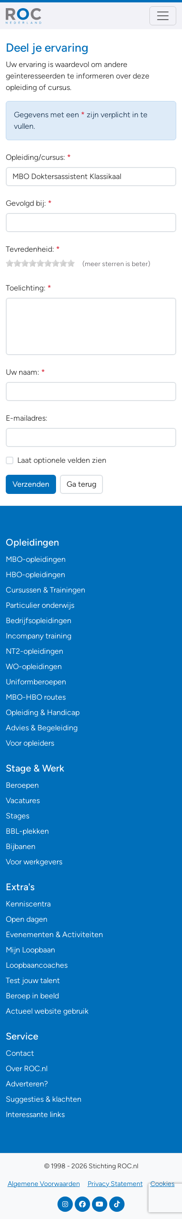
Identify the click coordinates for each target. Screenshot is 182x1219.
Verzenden (30, 484)
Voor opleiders (30, 743)
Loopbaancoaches (37, 965)
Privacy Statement (115, 1184)
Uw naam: (25, 372)
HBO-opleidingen (35, 574)
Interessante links (35, 1114)
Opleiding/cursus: (38, 157)
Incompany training (38, 635)
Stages (17, 815)
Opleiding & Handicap (43, 712)
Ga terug (81, 484)
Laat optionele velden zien (61, 460)
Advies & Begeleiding (42, 727)
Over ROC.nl (26, 1068)
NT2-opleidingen (34, 651)
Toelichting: (28, 287)
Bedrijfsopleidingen (38, 620)
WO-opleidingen (34, 666)
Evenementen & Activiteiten (54, 934)
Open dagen (26, 919)
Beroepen (22, 785)
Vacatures (23, 800)
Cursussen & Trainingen (45, 589)
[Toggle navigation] (162, 15)
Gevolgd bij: (29, 203)
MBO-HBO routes (36, 697)
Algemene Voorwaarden (44, 1184)
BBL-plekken (27, 831)
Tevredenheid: (33, 249)
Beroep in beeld (32, 995)
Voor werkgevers (34, 861)
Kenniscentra (28, 903)
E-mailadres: (26, 418)
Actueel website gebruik (47, 1011)
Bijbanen (20, 846)
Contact (20, 1053)
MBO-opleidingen (36, 559)
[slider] (40, 263)
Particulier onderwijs (40, 605)
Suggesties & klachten (43, 1099)
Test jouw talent (33, 980)
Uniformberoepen (36, 681)
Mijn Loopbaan (30, 949)
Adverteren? (27, 1083)
